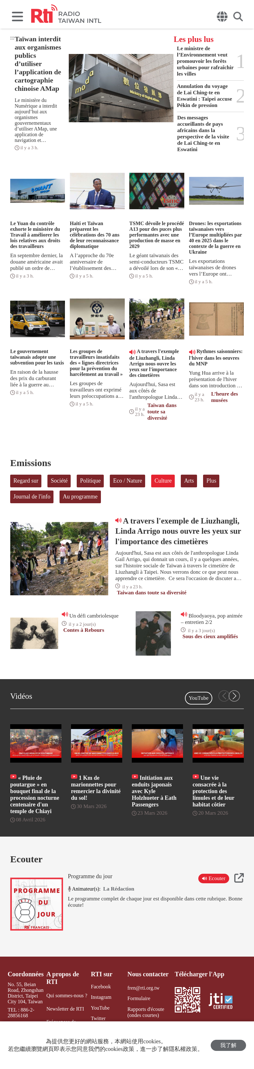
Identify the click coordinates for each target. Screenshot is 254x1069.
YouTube (198, 698)
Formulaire (138, 998)
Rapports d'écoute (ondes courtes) (145, 1012)
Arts (189, 481)
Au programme (80, 496)
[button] (234, 696)
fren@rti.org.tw (143, 988)
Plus (211, 481)
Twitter (98, 1018)
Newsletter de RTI (65, 1008)
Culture (163, 481)
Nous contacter (147, 974)
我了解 (228, 1045)
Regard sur (25, 481)
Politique (90, 481)
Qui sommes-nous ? (66, 995)
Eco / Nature (127, 481)
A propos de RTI (62, 978)
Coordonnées (25, 974)
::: (12, 37)
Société (59, 481)
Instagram (101, 997)
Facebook (100, 986)
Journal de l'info (31, 496)
